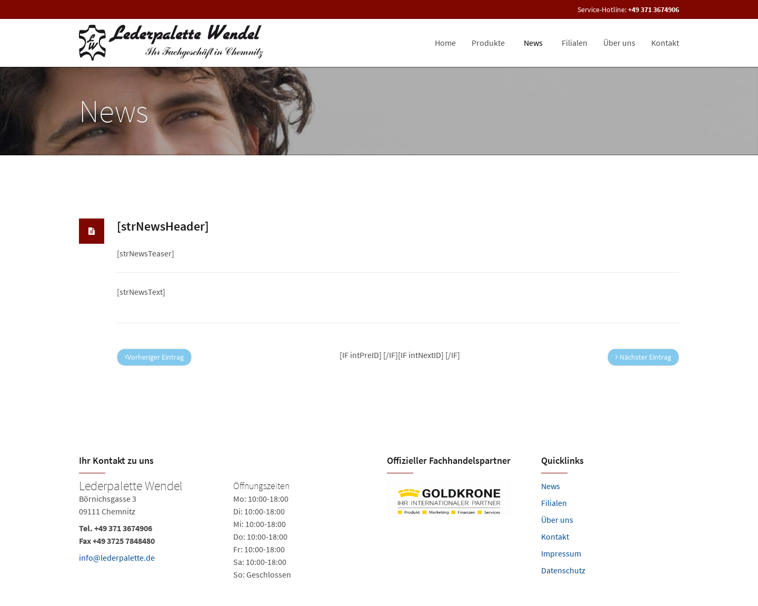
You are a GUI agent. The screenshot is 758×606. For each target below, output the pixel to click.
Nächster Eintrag (643, 357)
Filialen (554, 503)
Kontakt (555, 536)
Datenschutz (563, 570)
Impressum (561, 553)
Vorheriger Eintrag (154, 357)
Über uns (557, 519)
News (550, 486)
